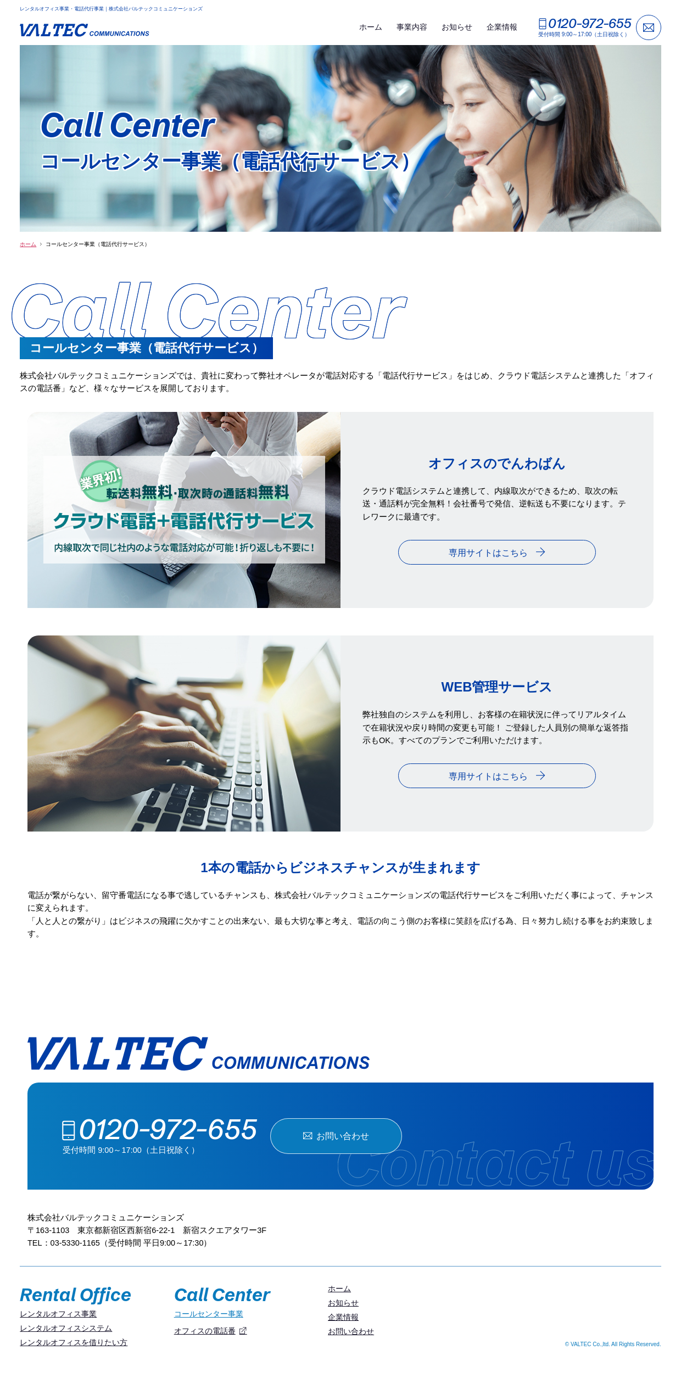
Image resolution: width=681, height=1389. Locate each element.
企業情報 (502, 27)
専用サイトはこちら (497, 552)
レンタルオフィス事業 (58, 1313)
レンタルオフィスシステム (66, 1328)
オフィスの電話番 (205, 1330)
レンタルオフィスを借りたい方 (73, 1342)
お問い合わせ (336, 1136)
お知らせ (457, 27)
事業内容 (412, 27)
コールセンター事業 (208, 1313)
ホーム (370, 27)
